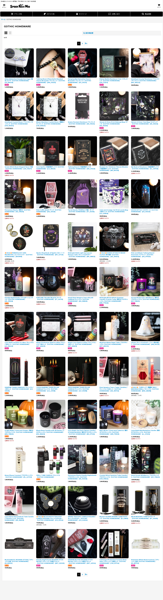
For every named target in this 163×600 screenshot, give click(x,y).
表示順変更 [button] (88, 33)
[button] (4, 6)
